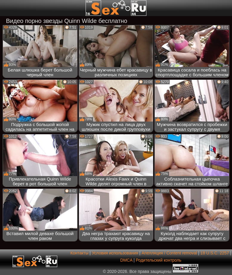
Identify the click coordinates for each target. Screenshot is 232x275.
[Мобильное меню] (5, 8)
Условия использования (115, 253)
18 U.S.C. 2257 (214, 253)
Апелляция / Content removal (169, 253)
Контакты (79, 253)
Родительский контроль (158, 260)
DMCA (126, 260)
